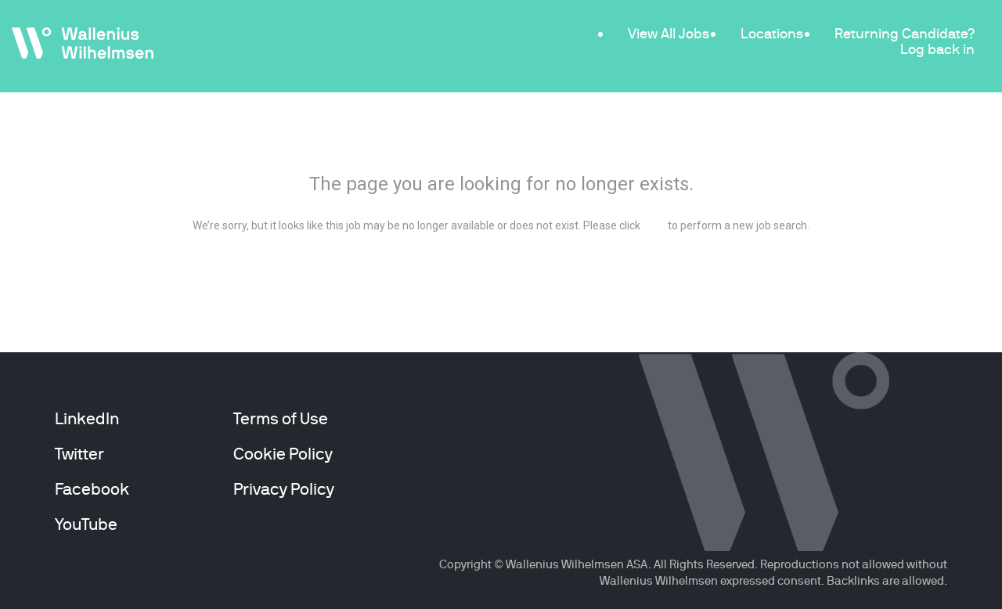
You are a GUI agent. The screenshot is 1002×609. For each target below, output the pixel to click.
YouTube (86, 524)
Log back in (937, 49)
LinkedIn (87, 418)
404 (501, 141)
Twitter (79, 454)
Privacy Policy (283, 489)
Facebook (92, 489)
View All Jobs (668, 33)
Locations (772, 33)
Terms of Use (280, 418)
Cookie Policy (283, 454)
